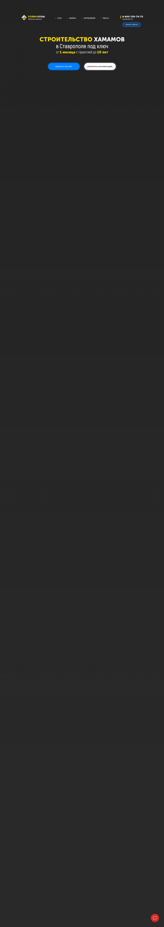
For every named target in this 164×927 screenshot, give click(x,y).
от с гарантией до (82, 52)
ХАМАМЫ (72, 18)
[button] (64, 66)
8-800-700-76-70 (132, 16)
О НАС (59, 18)
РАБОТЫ (106, 18)
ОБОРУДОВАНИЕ (89, 18)
